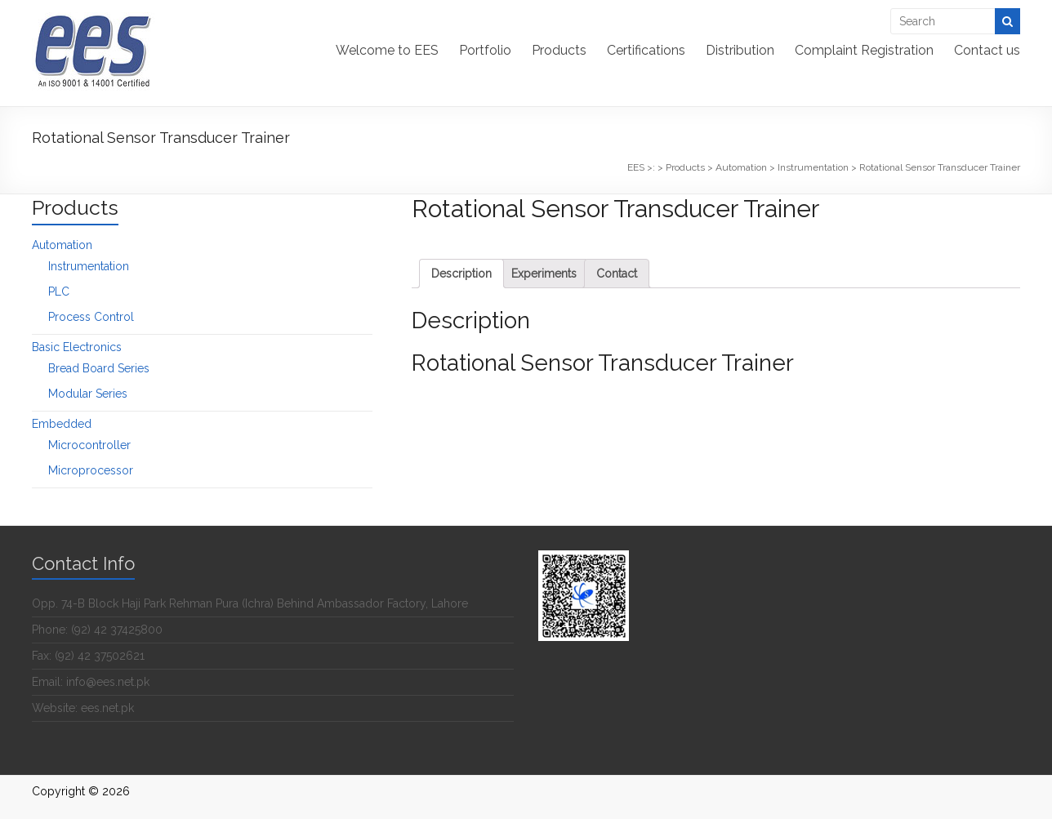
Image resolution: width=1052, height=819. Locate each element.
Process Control (91, 316)
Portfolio (485, 50)
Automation (62, 244)
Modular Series (87, 393)
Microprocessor (90, 470)
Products (559, 50)
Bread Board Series (98, 368)
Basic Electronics (77, 347)
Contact (616, 273)
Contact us (987, 50)
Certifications (646, 50)
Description (461, 273)
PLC (58, 291)
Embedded (61, 423)
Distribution (740, 50)
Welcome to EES (387, 50)
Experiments (544, 273)
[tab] (461, 273)
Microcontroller (89, 445)
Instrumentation (88, 266)
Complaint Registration (864, 50)
